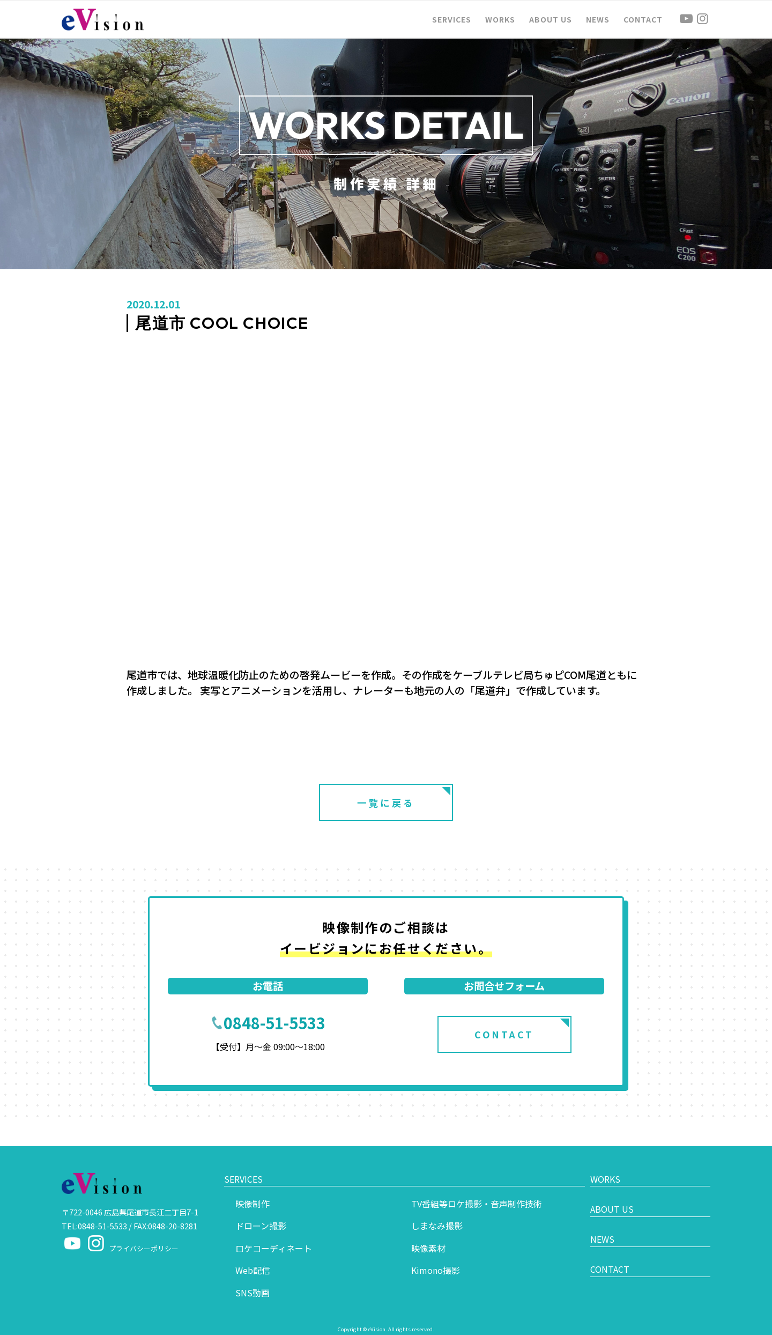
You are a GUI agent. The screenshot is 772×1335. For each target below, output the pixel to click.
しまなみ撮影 (437, 1210)
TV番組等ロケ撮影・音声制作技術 (476, 1188)
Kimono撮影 (435, 1255)
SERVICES (246, 1171)
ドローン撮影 (260, 1210)
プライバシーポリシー (144, 1248)
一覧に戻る (386, 802)
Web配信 (252, 1255)
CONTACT (504, 1034)
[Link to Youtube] (686, 19)
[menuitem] (451, 19)
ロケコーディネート (273, 1232)
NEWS (605, 1221)
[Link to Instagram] (702, 19)
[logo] (103, 19)
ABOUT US (614, 1196)
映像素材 (428, 1232)
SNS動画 (252, 1277)
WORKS (608, 1171)
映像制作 (252, 1188)
